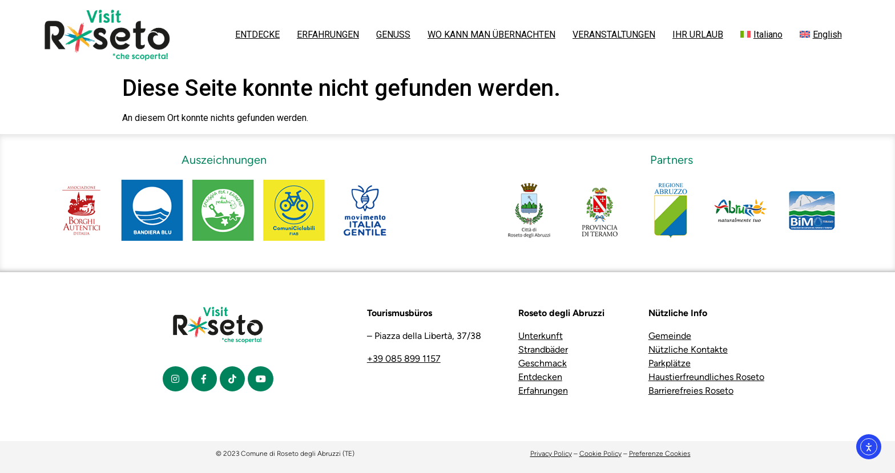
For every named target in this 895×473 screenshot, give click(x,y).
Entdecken (540, 376)
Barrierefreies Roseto (690, 390)
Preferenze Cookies (660, 454)
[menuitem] (761, 34)
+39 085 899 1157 (404, 358)
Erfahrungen (543, 390)
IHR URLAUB (697, 34)
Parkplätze (669, 363)
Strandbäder (543, 349)
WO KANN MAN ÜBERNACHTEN (491, 34)
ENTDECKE (257, 34)
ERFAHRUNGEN (328, 34)
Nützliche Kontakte (688, 349)
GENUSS (393, 34)
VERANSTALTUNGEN (614, 34)
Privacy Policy (551, 454)
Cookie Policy (600, 454)
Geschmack (542, 363)
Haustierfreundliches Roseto (706, 376)
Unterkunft (540, 335)
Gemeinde (669, 335)
